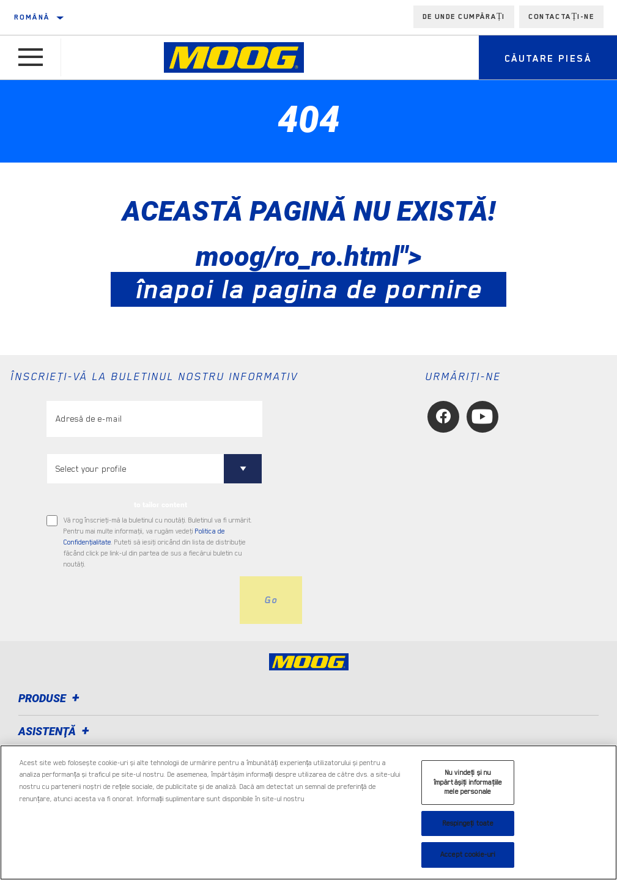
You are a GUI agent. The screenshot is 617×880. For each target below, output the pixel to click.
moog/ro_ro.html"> (308, 272)
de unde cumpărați (464, 16)
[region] (308, 812)
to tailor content (160, 505)
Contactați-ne (561, 16)
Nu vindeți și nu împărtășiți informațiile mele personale (468, 782)
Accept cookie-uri (467, 855)
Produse (50, 698)
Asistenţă (55, 731)
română (32, 17)
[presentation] (139, 600)
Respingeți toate (467, 823)
